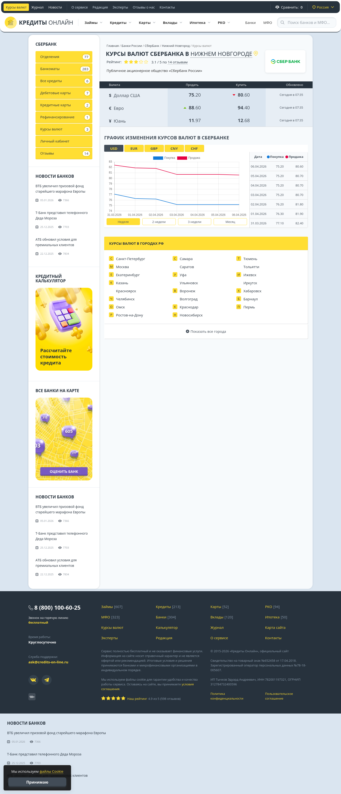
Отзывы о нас (144, 7)
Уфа (183, 274)
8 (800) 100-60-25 (57, 607)
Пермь (249, 307)
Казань (122, 282)
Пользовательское (289, 696)
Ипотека (272, 617)
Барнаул (250, 299)
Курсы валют (16, 7)
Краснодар (189, 307)
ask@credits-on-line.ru (48, 662)
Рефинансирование (65, 117)
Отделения (65, 56)
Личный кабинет (54, 141)
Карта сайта (275, 627)
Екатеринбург (128, 274)
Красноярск (126, 290)
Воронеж (187, 290)
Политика (234, 696)
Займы (107, 606)
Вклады (217, 617)
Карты (216, 606)
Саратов (187, 266)
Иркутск (250, 282)
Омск (120, 307)
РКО (268, 606)
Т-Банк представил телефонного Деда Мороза (44, 754)
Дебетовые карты (65, 93)
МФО (267, 22)
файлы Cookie (51, 771)
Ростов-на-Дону (129, 315)
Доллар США (125, 95)
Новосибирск (191, 315)
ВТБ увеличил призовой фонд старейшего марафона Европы (56, 733)
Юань (118, 120)
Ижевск (249, 274)
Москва (122, 266)
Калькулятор (167, 627)
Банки (250, 22)
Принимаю (37, 782)
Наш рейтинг (137, 698)
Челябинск (125, 299)
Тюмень (250, 258)
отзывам (178, 62)
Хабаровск (252, 290)
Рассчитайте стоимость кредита (56, 356)
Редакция (100, 7)
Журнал (37, 7)
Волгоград (188, 299)
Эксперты (120, 7)
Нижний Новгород (176, 46)
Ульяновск (189, 282)
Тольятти (251, 266)
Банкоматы (65, 68)
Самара (186, 258)
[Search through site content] (306, 22)
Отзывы (65, 153)
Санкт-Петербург (130, 258)
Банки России (131, 46)
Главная (113, 46)
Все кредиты (65, 81)
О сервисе (80, 7)
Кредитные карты (65, 105)
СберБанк (152, 46)
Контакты (167, 7)
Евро (117, 107)
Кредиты (163, 606)
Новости (55, 7)
